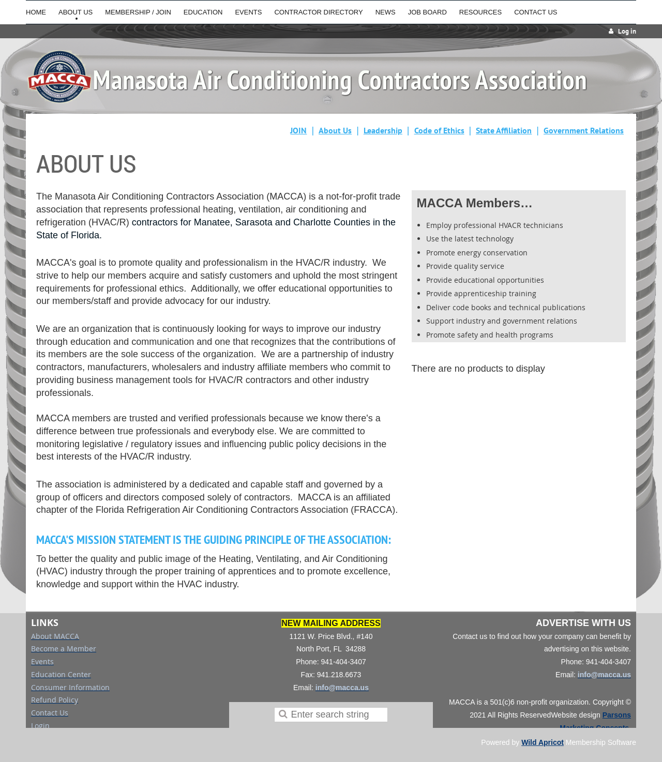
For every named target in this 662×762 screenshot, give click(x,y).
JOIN (298, 130)
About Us (335, 130)
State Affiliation (504, 130)
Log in (627, 31)
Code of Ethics (439, 130)
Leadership (383, 130)
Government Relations (584, 130)
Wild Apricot (542, 742)
